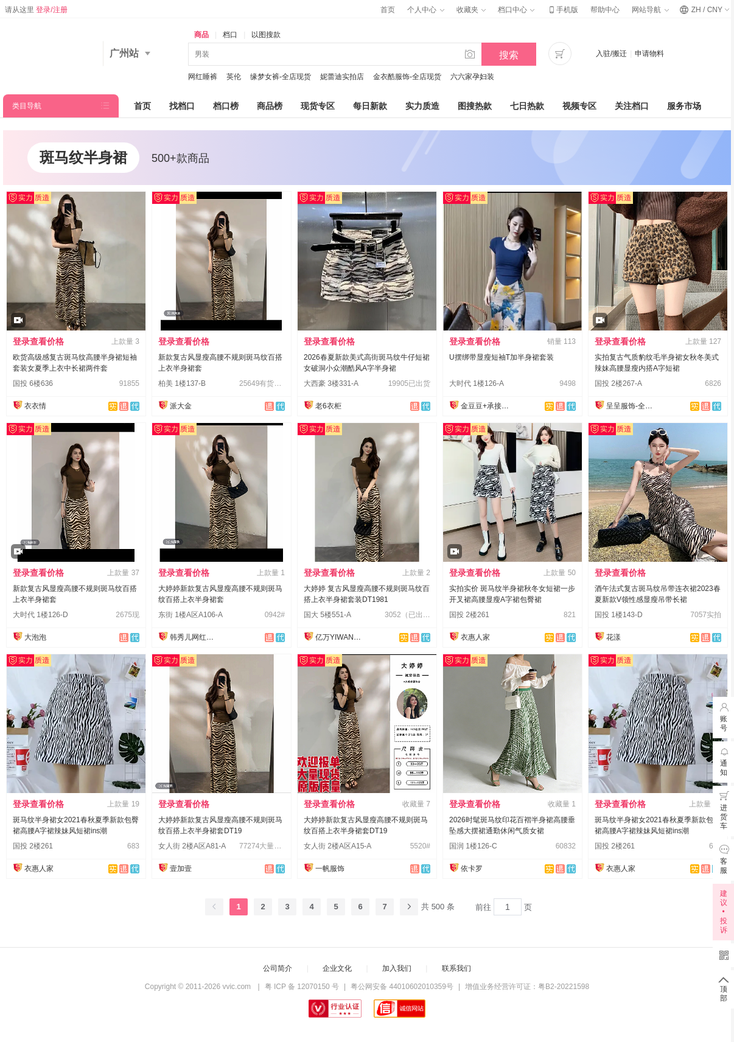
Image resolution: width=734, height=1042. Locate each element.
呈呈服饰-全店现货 (630, 406)
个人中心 (425, 9)
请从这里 (36, 9)
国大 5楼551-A (327, 614)
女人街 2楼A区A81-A (192, 846)
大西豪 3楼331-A (331, 383)
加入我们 (396, 968)
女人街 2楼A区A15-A (337, 846)
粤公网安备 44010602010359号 (402, 986)
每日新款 (370, 106)
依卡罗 (472, 868)
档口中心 (516, 9)
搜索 (509, 55)
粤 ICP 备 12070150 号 (302, 986)
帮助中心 (605, 9)
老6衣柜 (328, 406)
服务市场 (684, 106)
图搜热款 (475, 106)
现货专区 (318, 106)
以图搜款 (266, 34)
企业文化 (337, 968)
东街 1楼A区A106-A (190, 614)
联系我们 (456, 968)
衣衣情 (35, 406)
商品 (201, 34)
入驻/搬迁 (611, 53)
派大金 (181, 406)
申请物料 (649, 53)
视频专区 (579, 106)
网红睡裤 (202, 76)
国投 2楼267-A (618, 383)
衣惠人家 (475, 637)
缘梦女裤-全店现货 (280, 76)
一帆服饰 (329, 868)
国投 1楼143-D (619, 614)
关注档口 (632, 106)
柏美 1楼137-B (182, 383)
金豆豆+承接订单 (485, 406)
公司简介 (277, 968)
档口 (230, 34)
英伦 (233, 76)
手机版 (562, 9)
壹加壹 (181, 868)
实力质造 (422, 106)
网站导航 (650, 9)
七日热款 (527, 106)
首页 (387, 9)
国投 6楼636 (33, 383)
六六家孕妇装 (472, 76)
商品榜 (269, 106)
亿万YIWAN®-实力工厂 (339, 637)
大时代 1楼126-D (40, 614)
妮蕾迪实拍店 (342, 76)
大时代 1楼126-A (476, 383)
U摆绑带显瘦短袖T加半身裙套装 (501, 357)
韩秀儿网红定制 (194, 637)
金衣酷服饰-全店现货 (407, 76)
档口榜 (226, 106)
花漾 (613, 637)
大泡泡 (35, 637)
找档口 (182, 106)
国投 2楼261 (469, 614)
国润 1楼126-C (473, 846)
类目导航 (26, 106)
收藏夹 (471, 9)
